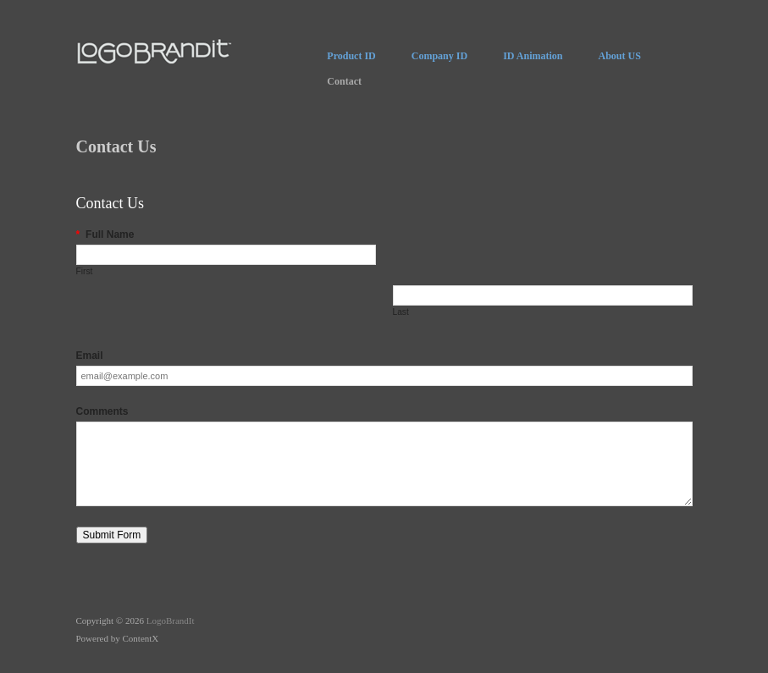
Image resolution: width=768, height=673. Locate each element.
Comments (102, 411)
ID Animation (532, 56)
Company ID (439, 56)
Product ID (351, 56)
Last (401, 312)
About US (619, 56)
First (84, 272)
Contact (344, 81)
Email (89, 355)
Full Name (105, 234)
